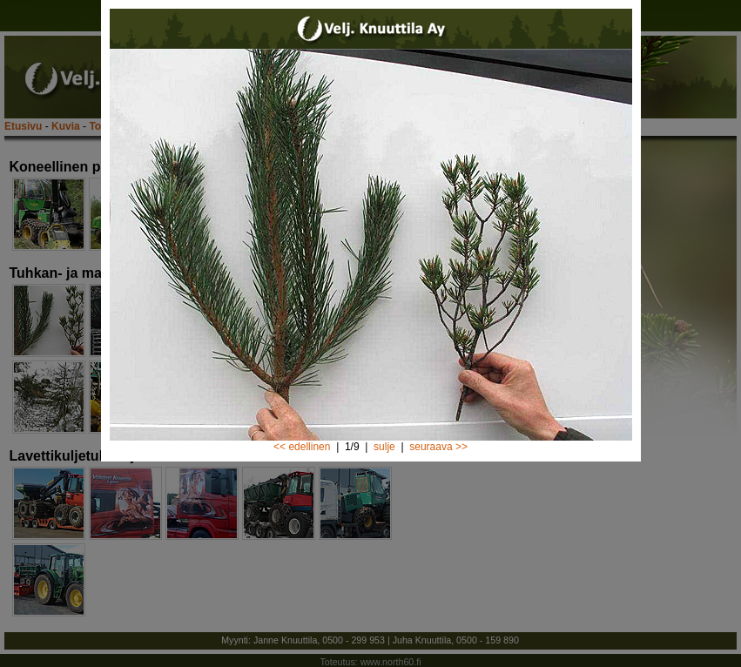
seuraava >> (438, 447)
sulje (384, 447)
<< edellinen (301, 447)
